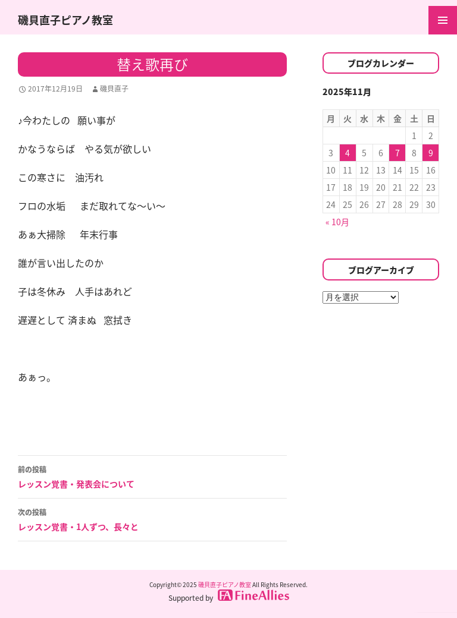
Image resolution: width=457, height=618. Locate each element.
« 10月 (337, 222)
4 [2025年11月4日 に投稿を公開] (347, 153)
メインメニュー (442, 20)
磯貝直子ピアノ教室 (65, 20)
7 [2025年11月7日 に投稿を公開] (397, 153)
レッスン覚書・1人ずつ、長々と (152, 518)
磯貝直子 (114, 88)
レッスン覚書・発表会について (152, 476)
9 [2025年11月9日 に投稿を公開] (430, 153)
